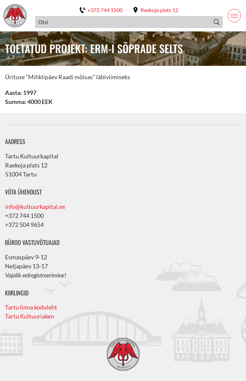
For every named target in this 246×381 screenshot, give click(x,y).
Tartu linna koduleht (31, 307)
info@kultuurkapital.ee (35, 206)
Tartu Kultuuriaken (29, 316)
